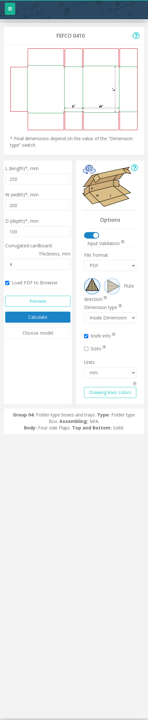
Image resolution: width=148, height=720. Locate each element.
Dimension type (103, 307)
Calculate (37, 317)
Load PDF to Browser (31, 282)
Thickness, (54, 254)
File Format (96, 255)
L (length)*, (22, 168)
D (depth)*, (22, 221)
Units (89, 362)
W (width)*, (22, 195)
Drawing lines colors (110, 392)
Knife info (99, 336)
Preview (38, 301)
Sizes (95, 348)
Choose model (37, 333)
